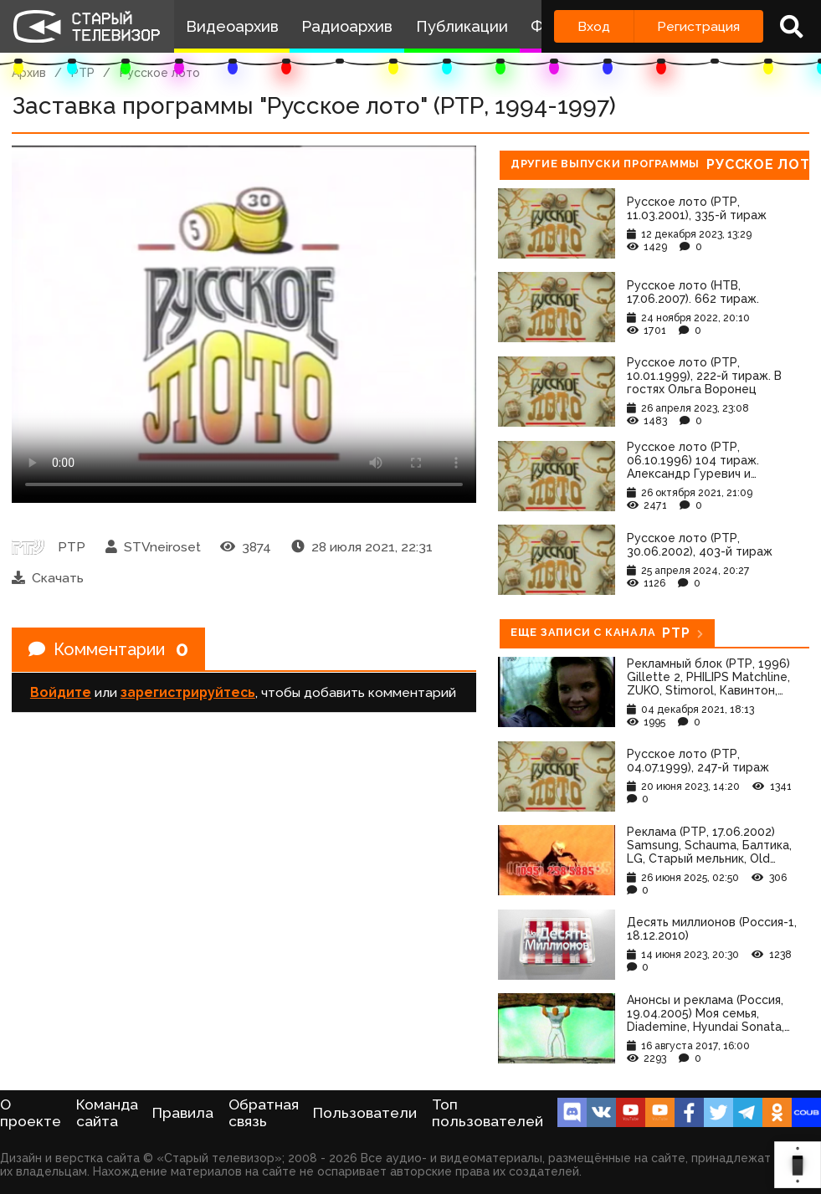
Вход (593, 26)
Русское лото (160, 72)
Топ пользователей (487, 1113)
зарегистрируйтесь (188, 692)
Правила (182, 1112)
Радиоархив (347, 26)
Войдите (60, 692)
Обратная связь (263, 1113)
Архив (29, 72)
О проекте (30, 1113)
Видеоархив (232, 26)
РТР (83, 72)
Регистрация (698, 26)
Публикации (462, 26)
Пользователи (365, 1112)
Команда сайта (107, 1113)
